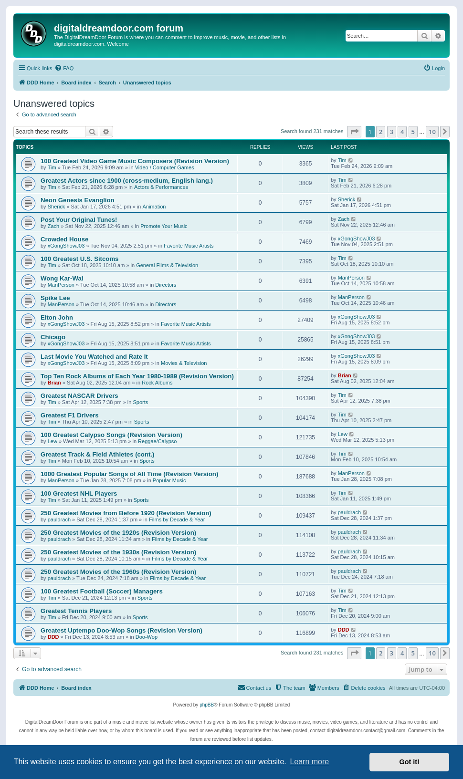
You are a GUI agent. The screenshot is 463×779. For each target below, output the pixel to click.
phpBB (207, 704)
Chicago (53, 337)
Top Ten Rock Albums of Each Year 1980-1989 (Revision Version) (137, 376)
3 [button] (391, 131)
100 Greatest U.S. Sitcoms (79, 258)
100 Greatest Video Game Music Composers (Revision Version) (135, 161)
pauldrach (59, 519)
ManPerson (61, 285)
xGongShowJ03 (66, 246)
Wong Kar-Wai (62, 278)
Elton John (57, 317)
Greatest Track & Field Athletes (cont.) (97, 454)
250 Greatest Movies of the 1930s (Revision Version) (118, 552)
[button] (354, 131)
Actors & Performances (161, 187)
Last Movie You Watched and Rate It (94, 356)
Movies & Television (184, 363)
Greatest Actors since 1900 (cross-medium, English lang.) (127, 180)
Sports (140, 402)
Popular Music (169, 480)
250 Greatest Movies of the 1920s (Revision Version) (118, 532)
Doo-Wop (147, 637)
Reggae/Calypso (157, 441)
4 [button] (402, 131)
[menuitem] (64, 68)
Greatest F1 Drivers (70, 415)
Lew (52, 441)
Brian (54, 382)
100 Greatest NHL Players (79, 493)
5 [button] (413, 131)
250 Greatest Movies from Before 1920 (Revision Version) (126, 513)
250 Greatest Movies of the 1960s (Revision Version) (118, 571)
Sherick (56, 206)
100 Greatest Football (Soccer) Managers (102, 591)
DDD (53, 637)
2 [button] (380, 131)
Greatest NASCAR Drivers (79, 395)
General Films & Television (167, 265)
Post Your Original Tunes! (79, 219)
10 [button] (432, 131)
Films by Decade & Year (177, 519)
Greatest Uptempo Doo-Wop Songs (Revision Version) (121, 630)
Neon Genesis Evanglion (78, 200)
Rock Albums (157, 382)
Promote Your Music (163, 226)
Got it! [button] (410, 762)
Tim (52, 167)
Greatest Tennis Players (76, 610)
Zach (53, 226)
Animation (154, 206)
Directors (165, 285)
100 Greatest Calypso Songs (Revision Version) (111, 434)
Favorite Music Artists (189, 246)
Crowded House (64, 239)
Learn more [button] (309, 762)
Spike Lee (55, 297)
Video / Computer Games (164, 167)
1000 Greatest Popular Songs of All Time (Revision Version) (129, 474)
